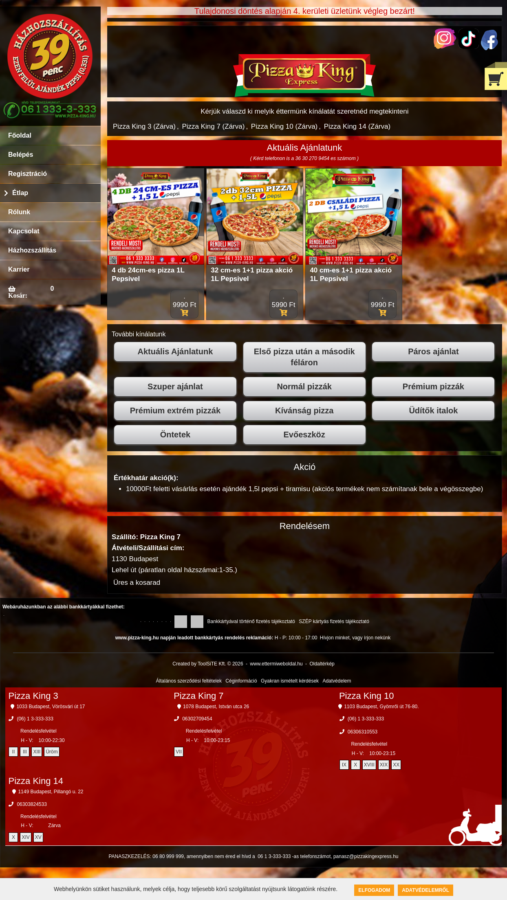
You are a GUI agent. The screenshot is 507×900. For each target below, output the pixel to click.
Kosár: (17, 295)
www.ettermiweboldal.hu (276, 664)
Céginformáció (241, 681)
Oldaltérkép (321, 664)
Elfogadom (374, 890)
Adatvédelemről (425, 890)
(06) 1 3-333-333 (35, 719)
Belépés (20, 154)
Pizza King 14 (35, 781)
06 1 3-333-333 (274, 856)
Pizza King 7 (198, 696)
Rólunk (19, 212)
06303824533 (31, 804)
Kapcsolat (23, 231)
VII (179, 752)
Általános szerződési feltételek (189, 681)
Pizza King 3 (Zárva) (144, 126)
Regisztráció (27, 173)
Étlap (20, 192)
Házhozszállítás (32, 250)
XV (38, 837)
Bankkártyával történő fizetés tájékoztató (251, 621)
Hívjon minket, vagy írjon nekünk (355, 638)
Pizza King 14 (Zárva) (357, 126)
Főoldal (19, 135)
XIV (25, 837)
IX (344, 765)
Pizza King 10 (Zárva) (284, 126)
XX (396, 765)
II (13, 752)
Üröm (51, 752)
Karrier (18, 269)
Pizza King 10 (366, 696)
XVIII (369, 765)
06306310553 (362, 732)
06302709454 (197, 719)
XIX (384, 765)
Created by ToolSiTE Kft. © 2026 (207, 664)
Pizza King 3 (33, 696)
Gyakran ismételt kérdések (290, 681)
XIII (36, 752)
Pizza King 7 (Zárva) (213, 126)
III (25, 752)
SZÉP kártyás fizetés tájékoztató (334, 621)
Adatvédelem (336, 681)
